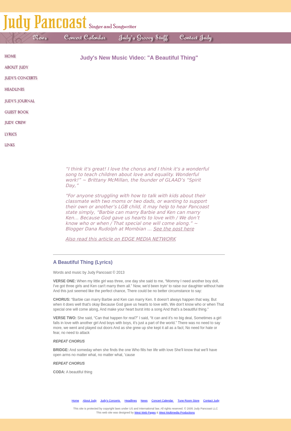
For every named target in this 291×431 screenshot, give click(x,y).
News (144, 400)
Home (75, 400)
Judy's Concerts (110, 400)
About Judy (90, 400)
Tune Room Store (189, 400)
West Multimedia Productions (177, 412)
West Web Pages (145, 412)
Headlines (131, 400)
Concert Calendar (162, 400)
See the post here (173, 229)
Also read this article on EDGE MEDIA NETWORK (120, 239)
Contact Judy (211, 400)
